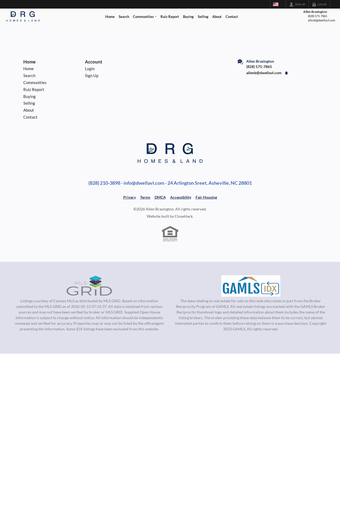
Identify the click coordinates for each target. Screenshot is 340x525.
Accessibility (180, 197)
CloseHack (184, 216)
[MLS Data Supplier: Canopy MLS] (89, 286)
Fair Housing (206, 197)
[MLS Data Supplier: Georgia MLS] (250, 286)
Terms (145, 197)
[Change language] (278, 4)
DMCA (160, 197)
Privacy (129, 197)
